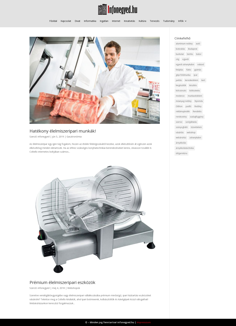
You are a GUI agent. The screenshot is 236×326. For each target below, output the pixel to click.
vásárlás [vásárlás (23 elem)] (180, 132)
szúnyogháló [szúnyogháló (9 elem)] (182, 127)
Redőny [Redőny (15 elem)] (198, 106)
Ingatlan (104, 20)
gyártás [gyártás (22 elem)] (197, 69)
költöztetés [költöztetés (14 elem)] (194, 90)
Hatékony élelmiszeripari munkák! (63, 131)
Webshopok (73, 288)
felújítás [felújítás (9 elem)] (179, 69)
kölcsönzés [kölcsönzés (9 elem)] (181, 90)
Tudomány (169, 20)
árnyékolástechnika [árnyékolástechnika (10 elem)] (185, 148)
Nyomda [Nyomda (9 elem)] (199, 101)
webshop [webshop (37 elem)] (191, 132)
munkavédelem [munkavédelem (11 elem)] (195, 95)
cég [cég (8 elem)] (177, 59)
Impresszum (144, 322)
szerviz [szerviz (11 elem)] (179, 122)
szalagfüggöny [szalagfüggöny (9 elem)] (196, 116)
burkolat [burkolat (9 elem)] (180, 54)
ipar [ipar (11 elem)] (195, 75)
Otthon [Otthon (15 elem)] (179, 106)
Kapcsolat (66, 20)
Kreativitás (129, 20)
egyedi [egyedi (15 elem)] (185, 59)
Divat (77, 20)
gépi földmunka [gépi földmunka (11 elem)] (183, 75)
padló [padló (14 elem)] (188, 106)
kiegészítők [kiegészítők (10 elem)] (181, 85)
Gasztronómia (74, 136)
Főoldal (53, 20)
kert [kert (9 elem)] (203, 80)
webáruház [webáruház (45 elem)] (181, 137)
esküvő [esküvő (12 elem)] (200, 64)
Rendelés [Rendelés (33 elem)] (197, 111)
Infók (181, 20)
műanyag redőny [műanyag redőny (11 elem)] (183, 101)
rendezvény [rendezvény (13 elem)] (181, 116)
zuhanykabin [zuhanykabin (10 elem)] (195, 137)
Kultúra (142, 20)
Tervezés (154, 20)
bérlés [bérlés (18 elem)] (190, 54)
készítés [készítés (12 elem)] (193, 85)
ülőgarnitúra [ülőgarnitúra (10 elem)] (181, 153)
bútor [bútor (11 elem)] (198, 54)
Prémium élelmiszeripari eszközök (62, 282)
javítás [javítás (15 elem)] (179, 80)
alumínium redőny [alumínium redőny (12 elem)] (184, 43)
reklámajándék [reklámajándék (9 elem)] (183, 111)
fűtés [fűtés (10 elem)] (188, 69)
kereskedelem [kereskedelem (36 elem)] (191, 80)
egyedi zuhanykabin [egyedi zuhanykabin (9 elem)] (185, 64)
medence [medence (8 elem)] (180, 95)
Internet (116, 20)
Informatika (90, 20)
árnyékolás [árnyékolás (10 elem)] (181, 142)
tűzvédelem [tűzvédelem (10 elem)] (196, 127)
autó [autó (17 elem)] (198, 43)
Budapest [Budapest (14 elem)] (192, 48)
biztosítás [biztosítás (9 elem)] (180, 48)
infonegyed (43, 136)
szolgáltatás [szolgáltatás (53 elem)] (191, 122)
